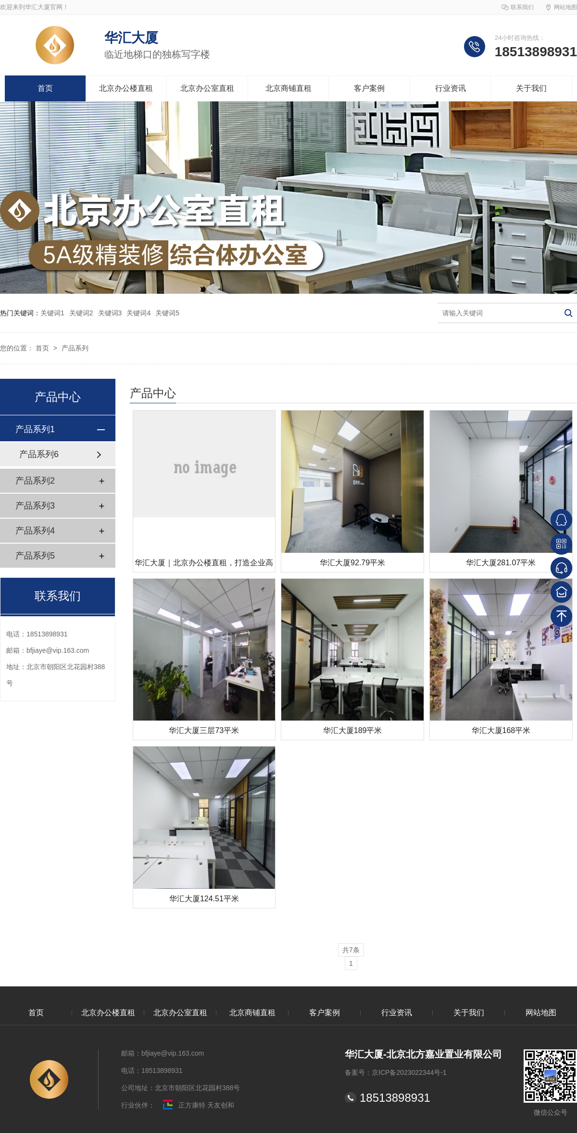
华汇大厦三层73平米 (204, 730)
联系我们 (522, 7)
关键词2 (81, 313)
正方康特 (181, 1105)
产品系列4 (35, 530)
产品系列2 (35, 481)
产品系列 (75, 348)
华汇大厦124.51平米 (204, 899)
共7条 (351, 950)
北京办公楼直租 (126, 88)
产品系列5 (35, 555)
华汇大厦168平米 (501, 730)
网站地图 (565, 7)
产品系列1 (35, 429)
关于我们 (531, 88)
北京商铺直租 (288, 88)
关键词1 (52, 313)
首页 (45, 88)
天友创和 (219, 1105)
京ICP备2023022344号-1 (409, 1072)
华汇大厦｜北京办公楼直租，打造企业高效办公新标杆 (204, 566)
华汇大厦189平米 (352, 730)
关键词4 (138, 313)
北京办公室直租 (207, 88)
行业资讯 (450, 88)
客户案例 (369, 88)
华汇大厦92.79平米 (352, 563)
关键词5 (167, 313)
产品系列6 (39, 454)
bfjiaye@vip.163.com (57, 650)
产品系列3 (35, 505)
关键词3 (110, 313)
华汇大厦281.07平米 (501, 563)
